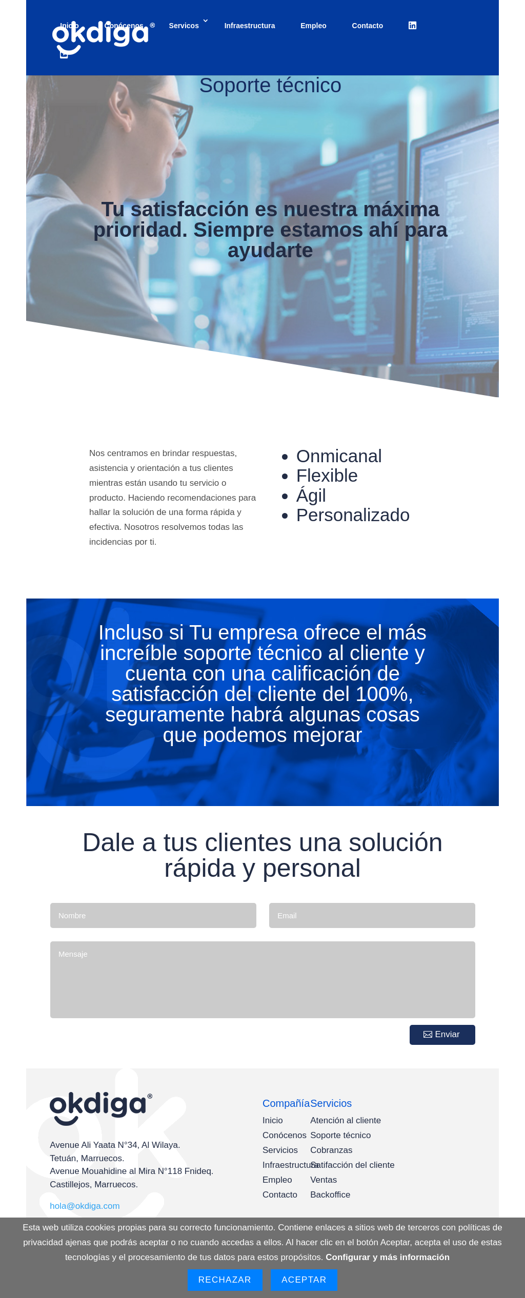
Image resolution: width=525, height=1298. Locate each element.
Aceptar (304, 1280)
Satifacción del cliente (352, 1165)
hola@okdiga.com (84, 1206)
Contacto (367, 26)
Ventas (323, 1180)
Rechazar (225, 1280)
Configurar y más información (388, 1257)
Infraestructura (250, 26)
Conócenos (124, 26)
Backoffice (330, 1195)
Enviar (447, 1034)
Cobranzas (331, 1150)
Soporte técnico (340, 1135)
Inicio (69, 26)
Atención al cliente (345, 1120)
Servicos (184, 26)
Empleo (313, 26)
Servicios (280, 1150)
